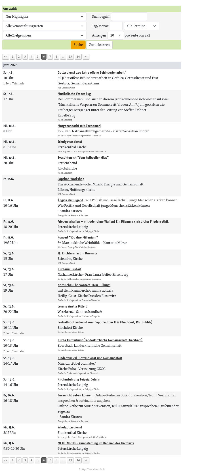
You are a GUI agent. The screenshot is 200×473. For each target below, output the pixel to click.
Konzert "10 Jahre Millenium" (78, 237)
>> (86, 56)
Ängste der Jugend (70, 200)
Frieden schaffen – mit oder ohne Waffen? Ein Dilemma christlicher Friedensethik (113, 221)
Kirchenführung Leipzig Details (79, 379)
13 (70, 56)
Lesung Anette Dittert (72, 306)
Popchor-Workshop (71, 178)
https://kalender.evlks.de (93, 469)
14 (78, 56)
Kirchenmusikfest (69, 269)
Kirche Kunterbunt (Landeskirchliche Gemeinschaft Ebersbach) (100, 340)
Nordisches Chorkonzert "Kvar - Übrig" (84, 285)
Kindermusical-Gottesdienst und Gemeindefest (90, 358)
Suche (78, 44)
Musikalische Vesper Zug (74, 93)
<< (5, 56)
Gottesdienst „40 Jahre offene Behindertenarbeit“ (92, 72)
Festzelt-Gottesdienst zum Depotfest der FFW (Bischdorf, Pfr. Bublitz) (105, 322)
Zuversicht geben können (75, 395)
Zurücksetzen (99, 44)
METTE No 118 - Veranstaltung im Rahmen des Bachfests (96, 443)
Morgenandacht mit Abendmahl (79, 125)
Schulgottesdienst (70, 141)
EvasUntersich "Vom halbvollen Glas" (83, 157)
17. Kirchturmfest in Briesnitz (77, 253)
